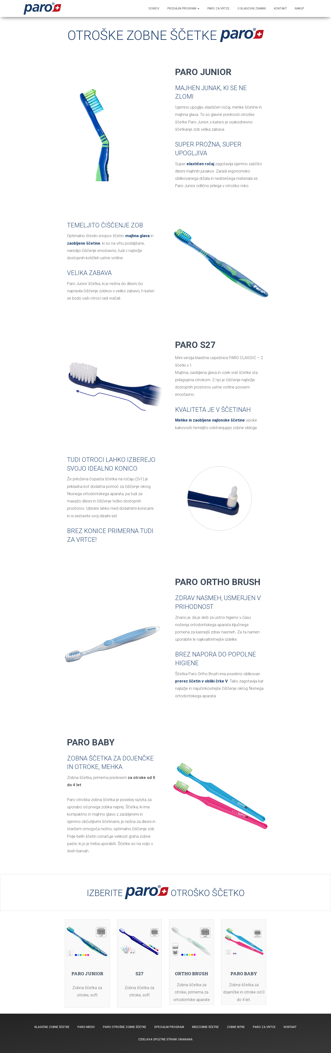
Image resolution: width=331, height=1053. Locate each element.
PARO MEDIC (86, 1027)
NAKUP (299, 8)
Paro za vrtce (264, 1027)
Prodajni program (183, 8)
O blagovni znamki (252, 8)
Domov (154, 8)
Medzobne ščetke (205, 1027)
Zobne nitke (236, 1027)
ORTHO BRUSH (191, 973)
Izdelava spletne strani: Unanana (165, 1039)
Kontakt (290, 1027)
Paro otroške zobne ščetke (124, 1027)
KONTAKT (280, 8)
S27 (140, 973)
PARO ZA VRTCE (218, 8)
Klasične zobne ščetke (51, 1027)
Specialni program (169, 1027)
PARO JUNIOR (87, 973)
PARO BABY (243, 973)
